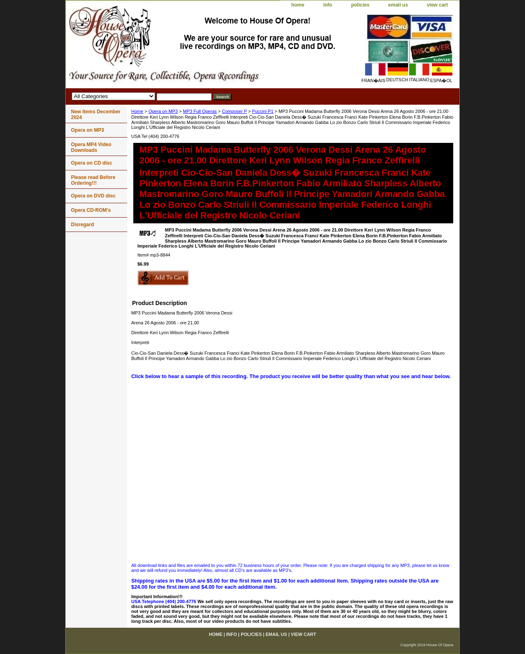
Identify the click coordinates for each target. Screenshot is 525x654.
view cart (437, 5)
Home (137, 111)
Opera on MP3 (163, 111)
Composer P (234, 111)
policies (360, 5)
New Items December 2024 (96, 114)
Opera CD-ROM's (91, 210)
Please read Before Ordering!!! (93, 180)
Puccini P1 (263, 111)
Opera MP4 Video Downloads (91, 147)
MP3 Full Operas (200, 111)
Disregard (82, 224)
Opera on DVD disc (93, 196)
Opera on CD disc (91, 163)
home (297, 5)
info (327, 5)
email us (398, 5)
